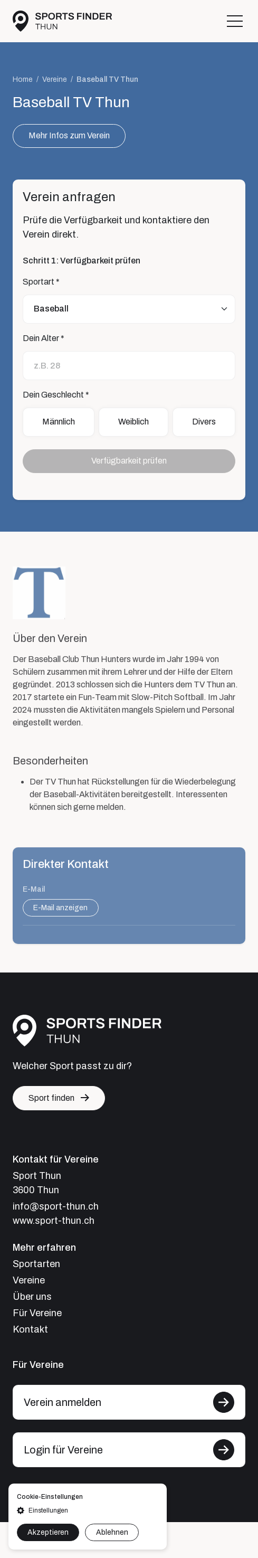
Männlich (58, 422)
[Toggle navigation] (234, 21)
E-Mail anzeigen (60, 914)
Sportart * (41, 281)
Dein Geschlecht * (56, 394)
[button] (87, 1510)
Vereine (54, 80)
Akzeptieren (48, 1532)
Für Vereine (37, 1313)
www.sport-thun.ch (53, 1220)
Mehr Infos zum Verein (69, 135)
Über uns (32, 1296)
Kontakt (30, 1329)
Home (23, 80)
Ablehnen (112, 1532)
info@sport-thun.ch (56, 1206)
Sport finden (51, 1097)
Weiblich (133, 422)
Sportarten (36, 1264)
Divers (204, 422)
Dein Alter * (43, 338)
